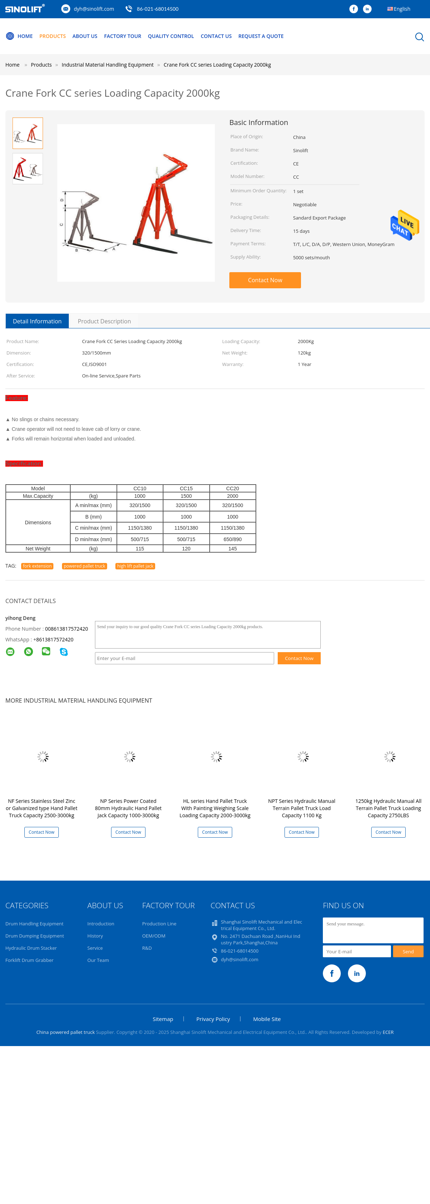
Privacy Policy (213, 1018)
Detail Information (37, 321)
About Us (84, 36)
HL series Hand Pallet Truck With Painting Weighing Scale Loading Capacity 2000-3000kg (215, 808)
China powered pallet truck (65, 1032)
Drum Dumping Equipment (34, 936)
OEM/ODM (154, 936)
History (95, 936)
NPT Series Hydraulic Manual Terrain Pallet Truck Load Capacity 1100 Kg (301, 808)
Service (95, 948)
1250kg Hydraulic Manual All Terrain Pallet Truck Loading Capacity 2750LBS (388, 808)
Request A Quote (260, 36)
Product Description (104, 321)
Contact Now (265, 280)
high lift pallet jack (135, 566)
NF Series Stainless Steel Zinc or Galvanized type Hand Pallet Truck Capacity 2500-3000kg (41, 808)
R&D (147, 948)
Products (52, 36)
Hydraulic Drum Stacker (31, 948)
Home (19, 36)
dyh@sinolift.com (94, 8)
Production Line (159, 923)
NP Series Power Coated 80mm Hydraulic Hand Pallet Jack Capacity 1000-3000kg (128, 808)
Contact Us (216, 36)
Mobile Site (267, 1018)
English (402, 8)
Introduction (100, 923)
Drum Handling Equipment (34, 923)
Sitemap (163, 1018)
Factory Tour (122, 36)
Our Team (98, 960)
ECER (388, 1032)
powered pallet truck (84, 566)
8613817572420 (54, 639)
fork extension (37, 566)
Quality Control (171, 36)
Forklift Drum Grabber (29, 960)
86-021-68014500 (157, 9)
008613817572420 (66, 628)
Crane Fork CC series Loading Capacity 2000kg (217, 64)
